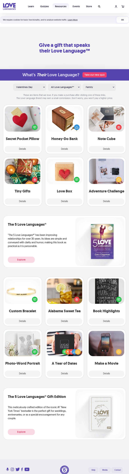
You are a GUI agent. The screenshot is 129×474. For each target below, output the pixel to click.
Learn (31, 6)
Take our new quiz (95, 74)
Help (93, 470)
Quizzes (44, 6)
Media (105, 470)
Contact (117, 470)
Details (22, 149)
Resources (60, 6)
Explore (21, 259)
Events (76, 6)
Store (89, 6)
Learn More (73, 19)
